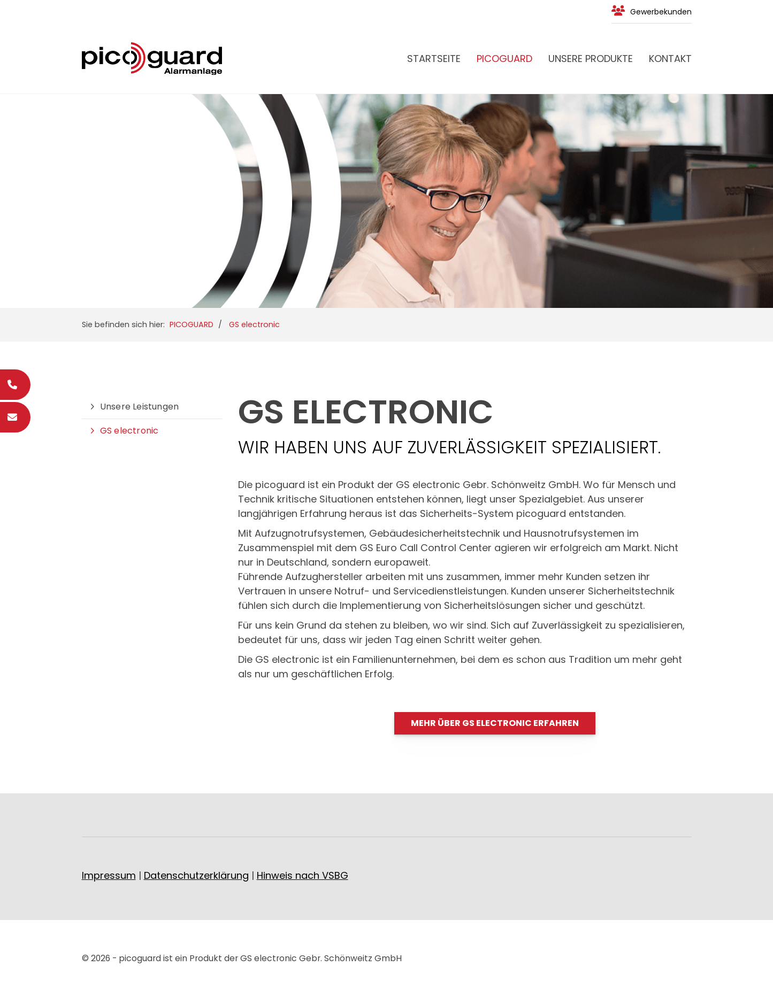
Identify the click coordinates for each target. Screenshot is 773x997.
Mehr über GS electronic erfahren (495, 723)
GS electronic (254, 324)
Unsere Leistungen (139, 406)
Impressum (109, 875)
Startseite (434, 58)
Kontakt (670, 58)
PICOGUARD (504, 58)
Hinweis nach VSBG (302, 875)
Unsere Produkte (590, 58)
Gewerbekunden (661, 11)
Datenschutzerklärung (196, 875)
